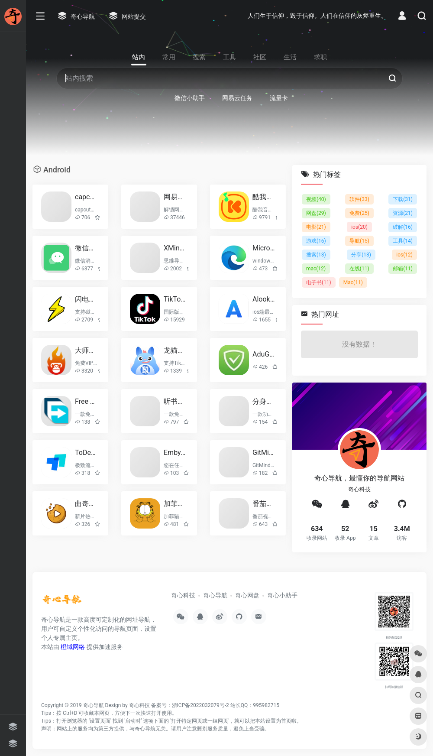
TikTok (175, 299)
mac (316, 269)
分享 (361, 255)
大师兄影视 (86, 350)
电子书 (318, 282)
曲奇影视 (86, 504)
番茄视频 (263, 504)
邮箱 (403, 269)
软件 (359, 199)
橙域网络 (73, 646)
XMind (175, 248)
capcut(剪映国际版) (86, 197)
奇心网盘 (247, 595)
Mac (353, 282)
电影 (316, 227)
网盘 (316, 213)
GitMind (263, 452)
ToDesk (86, 452)
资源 (403, 213)
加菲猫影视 (175, 504)
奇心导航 (215, 595)
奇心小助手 (282, 595)
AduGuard (263, 354)
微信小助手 (86, 248)
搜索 (316, 255)
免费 (359, 213)
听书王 (175, 401)
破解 (403, 227)
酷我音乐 (263, 197)
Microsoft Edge (263, 248)
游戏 (316, 241)
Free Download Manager (86, 401)
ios (359, 227)
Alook (263, 299)
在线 (359, 269)
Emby (175, 452)
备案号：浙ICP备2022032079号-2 (190, 705)
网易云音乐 (175, 197)
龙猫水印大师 (175, 350)
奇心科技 (183, 595)
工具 (403, 241)
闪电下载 (86, 299)
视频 (316, 199)
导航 (359, 241)
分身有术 (263, 401)
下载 (403, 199)
